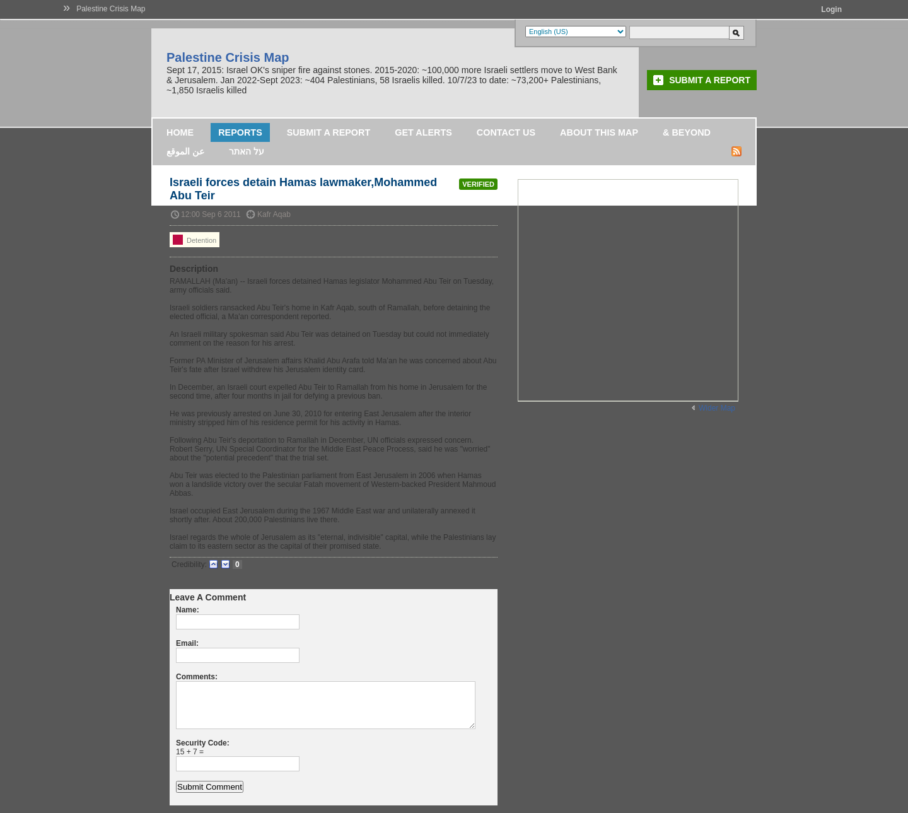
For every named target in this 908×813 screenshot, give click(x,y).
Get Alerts (423, 132)
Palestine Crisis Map (110, 8)
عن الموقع (185, 151)
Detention (194, 240)
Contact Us (506, 132)
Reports (240, 132)
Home (180, 132)
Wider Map (717, 408)
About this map (599, 132)
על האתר (246, 151)
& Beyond (687, 132)
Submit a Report (709, 80)
